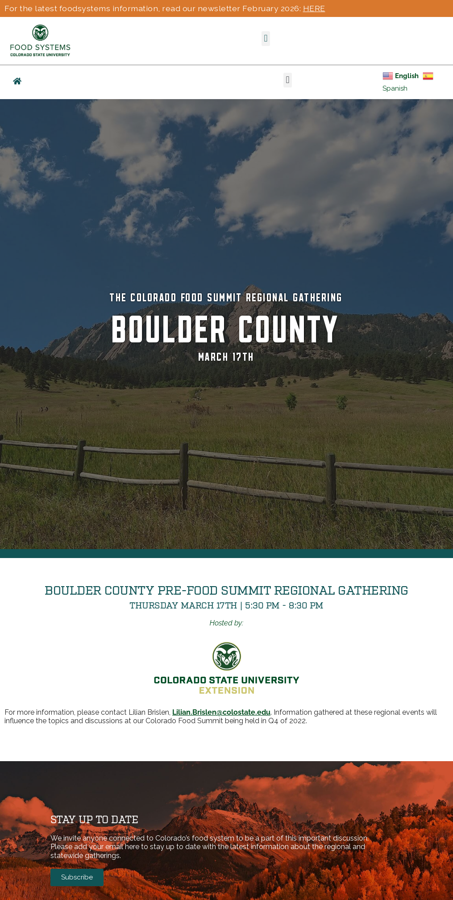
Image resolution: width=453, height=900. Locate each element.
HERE (314, 8)
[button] (266, 38)
